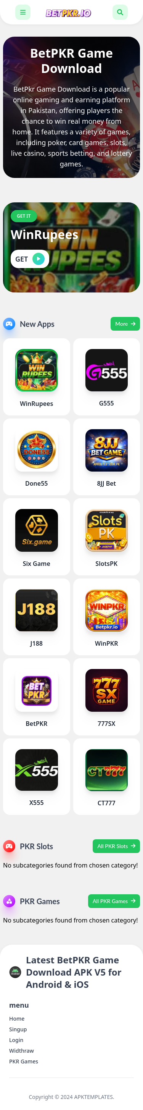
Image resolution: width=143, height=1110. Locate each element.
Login (16, 1040)
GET (30, 259)
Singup (18, 1029)
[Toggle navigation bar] (23, 12)
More (125, 323)
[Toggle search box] (120, 12)
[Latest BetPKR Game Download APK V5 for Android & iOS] (71, 12)
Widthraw (21, 1050)
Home (16, 1018)
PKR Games (23, 1061)
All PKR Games (114, 901)
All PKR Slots (116, 846)
